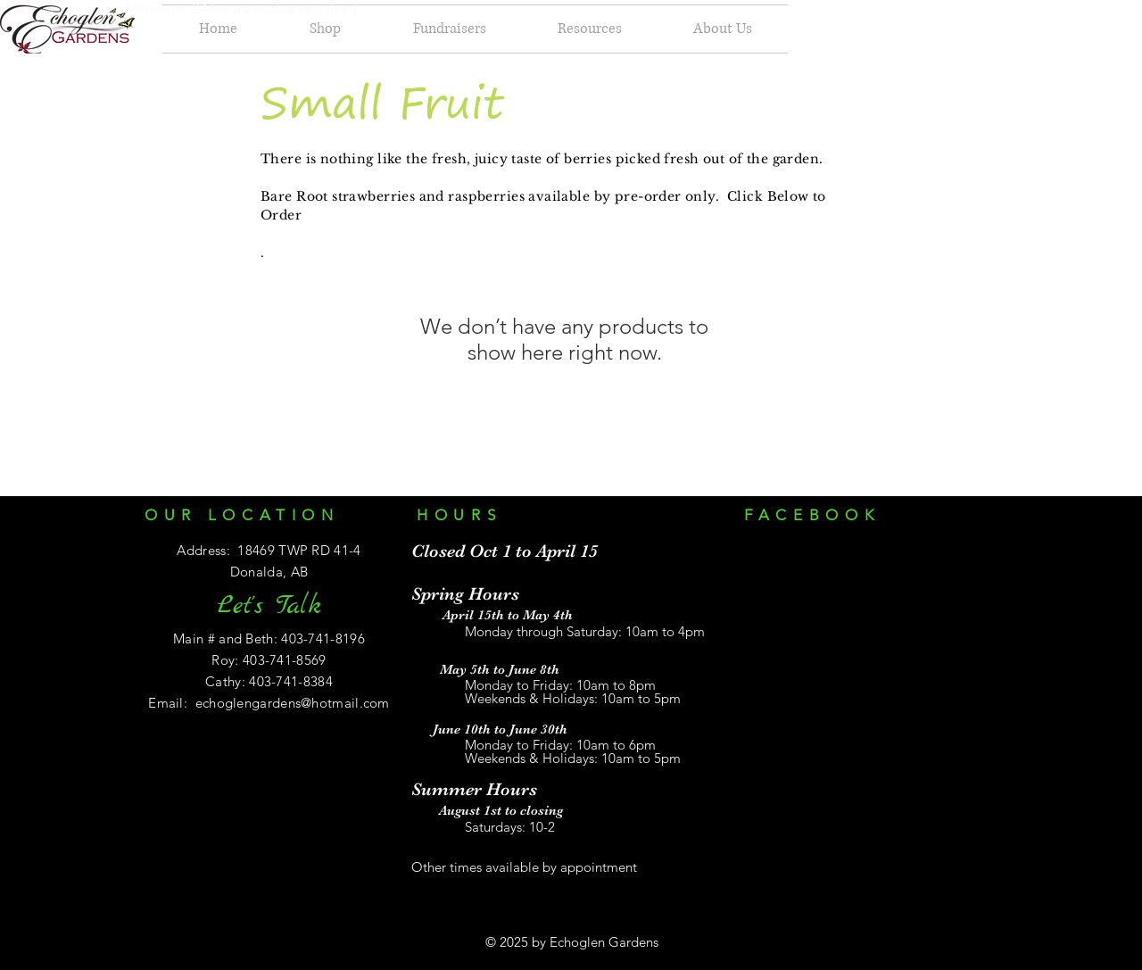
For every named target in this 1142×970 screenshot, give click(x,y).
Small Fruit (382, 101)
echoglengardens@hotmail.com (292, 702)
